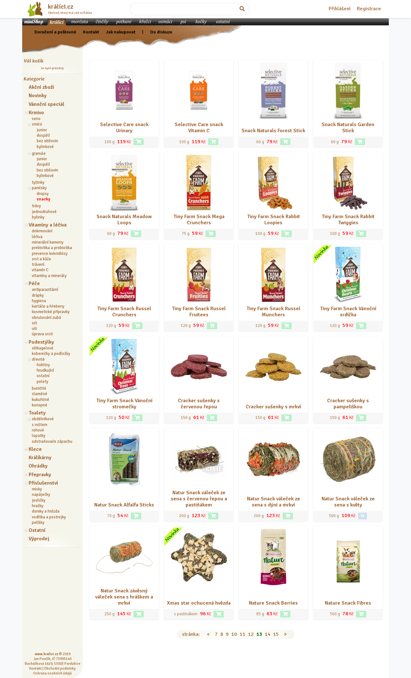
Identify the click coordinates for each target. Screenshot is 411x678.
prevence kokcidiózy (50, 253)
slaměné (39, 393)
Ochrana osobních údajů (52, 673)
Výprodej (39, 538)
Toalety (37, 413)
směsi (37, 124)
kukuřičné (40, 399)
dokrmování (42, 231)
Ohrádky (38, 466)
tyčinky (38, 182)
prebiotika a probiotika (52, 247)
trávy (36, 206)
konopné (39, 405)
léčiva (37, 236)
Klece (35, 449)
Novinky (38, 95)
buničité (39, 388)
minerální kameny (47, 242)
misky (37, 489)
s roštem (39, 424)
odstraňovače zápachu (52, 441)
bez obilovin (47, 141)
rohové (38, 430)
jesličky (38, 500)
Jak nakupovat (120, 32)
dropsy (43, 193)
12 (251, 634)
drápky (38, 295)
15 (276, 634)
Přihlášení (340, 8)
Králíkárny (40, 457)
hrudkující (45, 370)
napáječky (41, 494)
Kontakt (91, 32)
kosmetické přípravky (50, 311)
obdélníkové (43, 419)
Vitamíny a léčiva (48, 225)
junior (42, 130)
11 (242, 634)
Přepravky (40, 474)
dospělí (43, 135)
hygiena (39, 300)
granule (39, 153)
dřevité (38, 359)
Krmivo (36, 112)
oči (34, 323)
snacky (43, 199)
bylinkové (45, 146)
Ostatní (37, 530)
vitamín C (40, 270)
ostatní (43, 375)
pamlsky (39, 187)
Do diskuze (161, 32)
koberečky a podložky (51, 353)
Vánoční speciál (46, 104)
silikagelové (42, 348)
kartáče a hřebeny (48, 306)
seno (36, 118)
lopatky (38, 435)
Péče (34, 283)
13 (259, 634)
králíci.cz (60, 7)
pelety (42, 381)
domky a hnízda (45, 511)
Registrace (369, 8)
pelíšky (38, 522)
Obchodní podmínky (60, 668)
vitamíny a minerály (49, 275)
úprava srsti (42, 334)
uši (34, 328)
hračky (37, 505)
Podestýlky (41, 342)
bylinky (38, 217)
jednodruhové (44, 211)
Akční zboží (41, 87)
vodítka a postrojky (49, 517)
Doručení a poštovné (55, 32)
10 (234, 634)
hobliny (43, 364)
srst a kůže (41, 259)
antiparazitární (45, 289)
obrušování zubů (46, 317)
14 (267, 634)
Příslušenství (43, 483)
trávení (38, 264)
